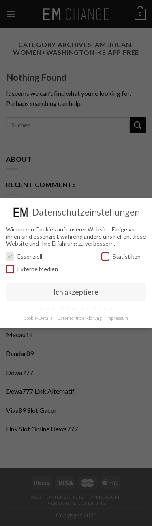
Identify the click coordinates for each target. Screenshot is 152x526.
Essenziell (24, 256)
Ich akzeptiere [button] (76, 292)
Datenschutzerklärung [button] (80, 318)
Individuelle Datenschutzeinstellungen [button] (76, 308)
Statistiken (121, 256)
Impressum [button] (117, 318)
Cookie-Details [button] (39, 318)
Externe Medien (32, 269)
